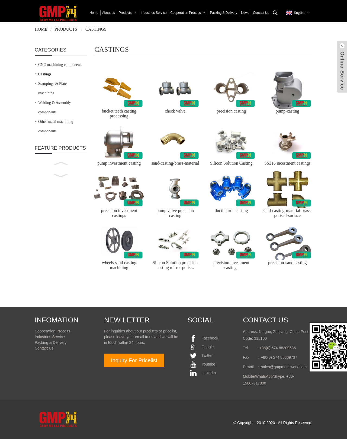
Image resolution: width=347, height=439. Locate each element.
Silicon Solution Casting (231, 163)
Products (65, 29)
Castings (96, 29)
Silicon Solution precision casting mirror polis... (175, 265)
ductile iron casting (231, 210)
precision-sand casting (287, 262)
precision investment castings (119, 213)
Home (41, 29)
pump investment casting (119, 163)
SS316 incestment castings (287, 163)
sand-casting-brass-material (175, 163)
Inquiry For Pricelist (134, 360)
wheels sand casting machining (119, 265)
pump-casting (287, 111)
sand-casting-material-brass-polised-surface (287, 213)
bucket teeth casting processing (119, 113)
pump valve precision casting (175, 213)
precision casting (231, 111)
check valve (175, 111)
